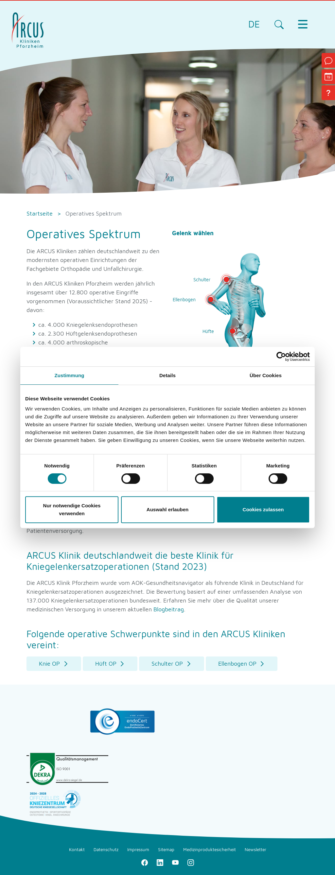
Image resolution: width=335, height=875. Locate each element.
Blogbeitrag (168, 609)
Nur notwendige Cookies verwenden (72, 509)
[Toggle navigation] (303, 24)
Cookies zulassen (263, 509)
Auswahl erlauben (167, 509)
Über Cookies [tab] (266, 375)
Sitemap (166, 849)
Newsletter (255, 849)
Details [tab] (167, 375)
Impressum (138, 849)
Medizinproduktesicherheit (209, 849)
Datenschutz (106, 849)
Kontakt (77, 849)
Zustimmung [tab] (69, 375)
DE (254, 24)
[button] (53, 663)
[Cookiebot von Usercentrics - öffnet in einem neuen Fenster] (281, 356)
